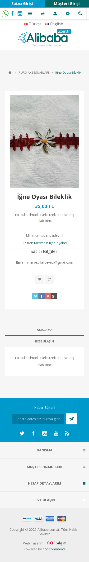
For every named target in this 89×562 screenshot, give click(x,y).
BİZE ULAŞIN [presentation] (44, 341)
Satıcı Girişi (22, 3)
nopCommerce (54, 549)
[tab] (44, 330)
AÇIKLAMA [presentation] (44, 330)
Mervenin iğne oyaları (50, 243)
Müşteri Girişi (67, 3)
